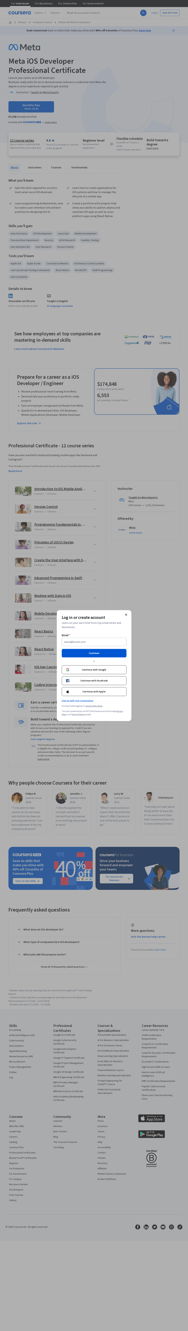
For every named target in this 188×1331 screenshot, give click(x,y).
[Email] (94, 642)
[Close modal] (126, 614)
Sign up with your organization (77, 700)
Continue (94, 653)
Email (66, 635)
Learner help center (94, 705)
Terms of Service (78, 714)
